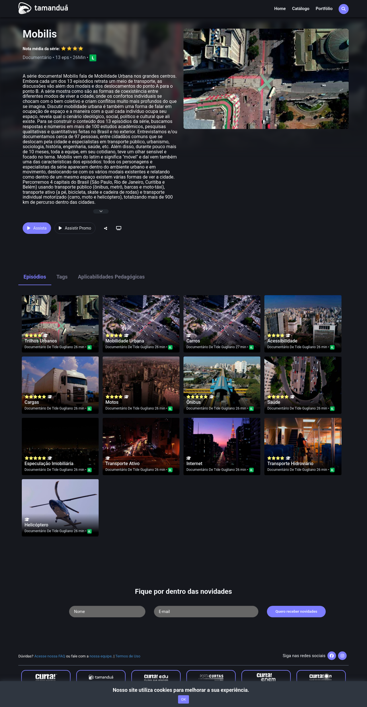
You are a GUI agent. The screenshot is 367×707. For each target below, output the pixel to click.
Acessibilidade (282, 341)
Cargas (32, 402)
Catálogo (300, 8)
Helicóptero (36, 525)
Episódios (35, 277)
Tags (62, 277)
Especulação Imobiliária (49, 463)
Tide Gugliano (62, 347)
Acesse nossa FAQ (49, 656)
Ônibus (193, 402)
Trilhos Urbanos (41, 341)
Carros (193, 341)
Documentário (35, 347)
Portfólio (324, 8)
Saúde (273, 402)
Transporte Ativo (123, 463)
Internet (194, 463)
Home (280, 8)
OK (183, 699)
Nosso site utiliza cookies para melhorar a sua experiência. (183, 690)
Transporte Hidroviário (290, 463)
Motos (112, 402)
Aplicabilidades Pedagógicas (111, 277)
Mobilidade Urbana (125, 341)
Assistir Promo (75, 228)
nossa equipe (100, 656)
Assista (36, 228)
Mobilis (40, 34)
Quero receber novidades (296, 611)
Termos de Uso (127, 656)
